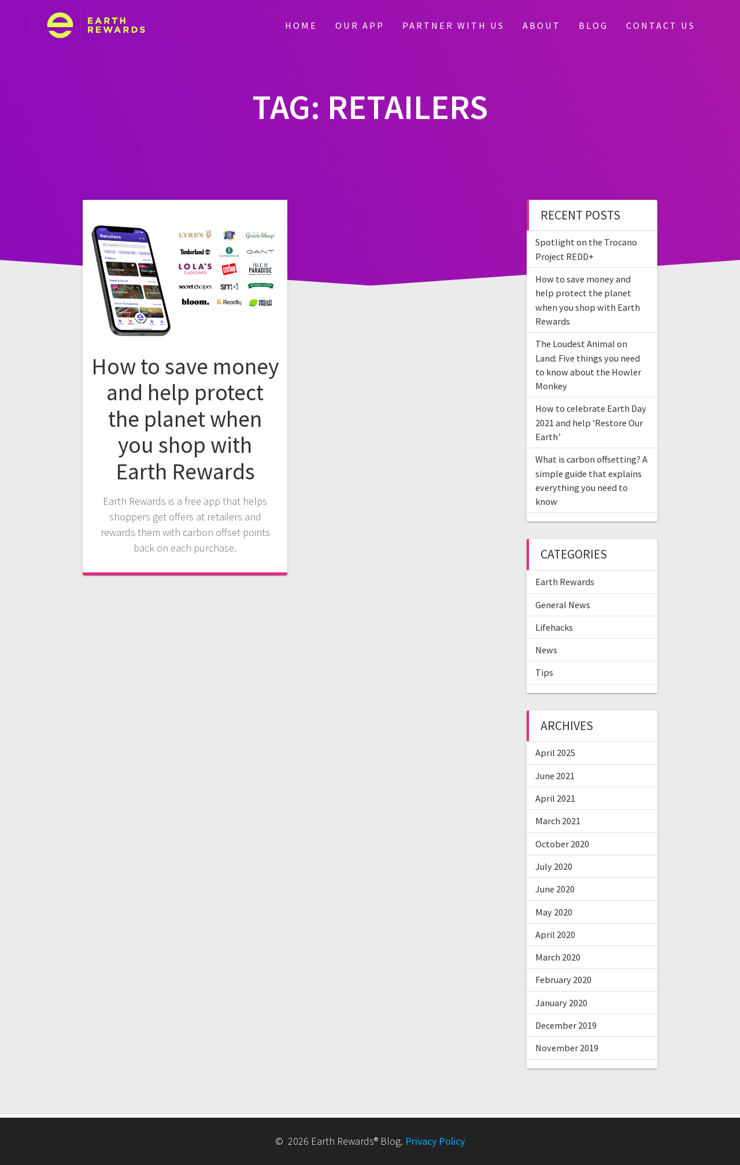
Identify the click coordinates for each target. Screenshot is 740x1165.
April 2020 (555, 934)
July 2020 (553, 866)
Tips (544, 672)
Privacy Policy (435, 1141)
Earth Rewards (564, 581)
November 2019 (566, 1048)
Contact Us (660, 25)
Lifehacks (554, 627)
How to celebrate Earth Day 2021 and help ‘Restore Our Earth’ (590, 422)
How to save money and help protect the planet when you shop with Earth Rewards (185, 419)
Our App (359, 25)
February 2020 (563, 979)
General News (562, 605)
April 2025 (555, 752)
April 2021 (555, 798)
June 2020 (555, 889)
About (542, 25)
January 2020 (561, 1002)
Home (301, 25)
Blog (593, 25)
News (546, 650)
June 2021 (555, 775)
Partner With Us (453, 25)
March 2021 (557, 821)
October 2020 (562, 844)
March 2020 (557, 957)
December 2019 (566, 1025)
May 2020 (553, 912)
